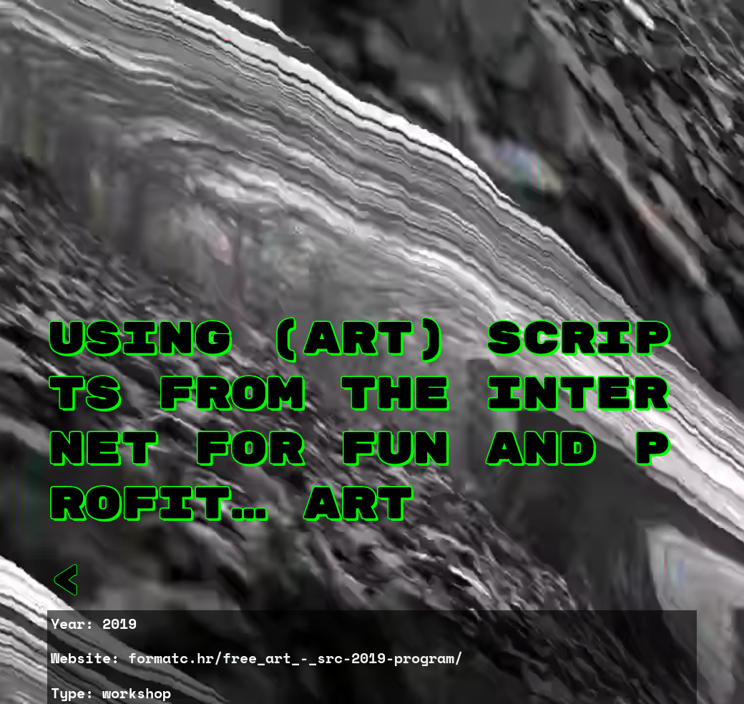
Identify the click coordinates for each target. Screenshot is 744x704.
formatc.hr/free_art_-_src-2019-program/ (295, 657)
